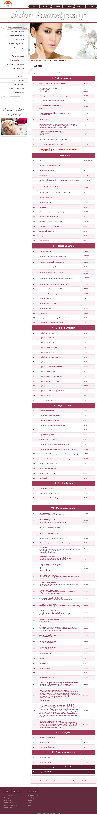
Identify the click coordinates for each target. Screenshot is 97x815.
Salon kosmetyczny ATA (49, 813)
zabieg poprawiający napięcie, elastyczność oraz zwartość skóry (59, 606)
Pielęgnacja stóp (7, 807)
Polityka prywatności (33, 795)
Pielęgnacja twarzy (8, 802)
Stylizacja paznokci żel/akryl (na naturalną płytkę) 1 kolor (57, 96)
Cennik (79, 6)
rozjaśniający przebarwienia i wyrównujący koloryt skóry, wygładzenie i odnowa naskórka (57, 592)
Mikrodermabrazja (8, 795)
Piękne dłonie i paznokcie (10, 805)
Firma (47, 781)
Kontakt (91, 6)
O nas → (46, 60)
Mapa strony (31, 798)
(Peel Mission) (48, 610)
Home (34, 6)
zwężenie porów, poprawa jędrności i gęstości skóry (55, 599)
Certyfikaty (57, 6)
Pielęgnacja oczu (7, 800)
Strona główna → (38, 60)
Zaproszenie (76, 781)
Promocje (68, 6)
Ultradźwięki (6, 798)
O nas (45, 6)
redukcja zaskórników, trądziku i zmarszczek (53, 566)
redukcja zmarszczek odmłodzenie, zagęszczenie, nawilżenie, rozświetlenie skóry (58, 584)
